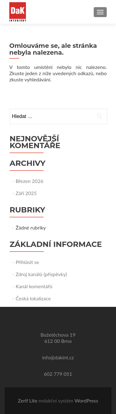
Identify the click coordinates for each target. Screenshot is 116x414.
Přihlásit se (27, 262)
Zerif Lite (28, 400)
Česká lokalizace (33, 298)
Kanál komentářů (33, 286)
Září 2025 (26, 193)
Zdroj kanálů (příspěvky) (41, 274)
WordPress (86, 400)
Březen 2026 (29, 181)
